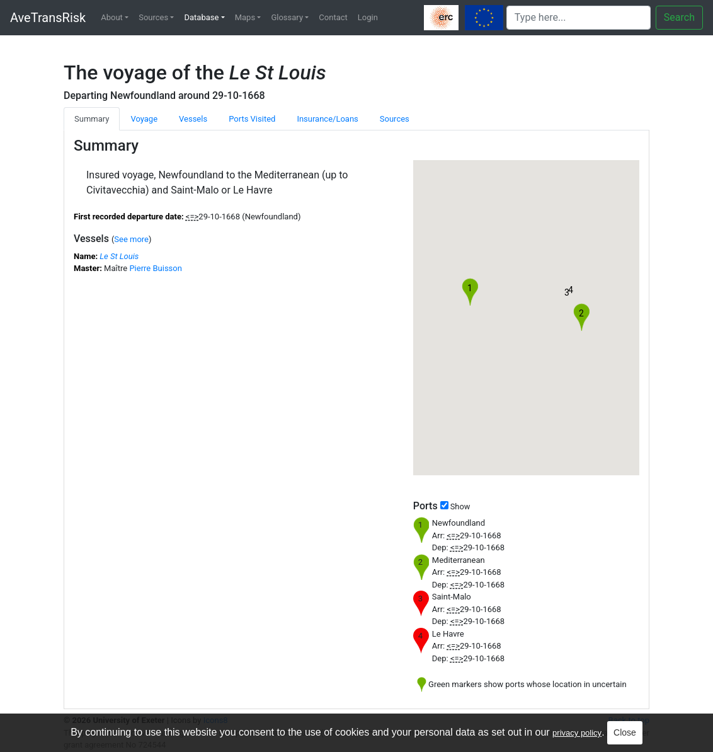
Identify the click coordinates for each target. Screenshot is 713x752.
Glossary (287, 17)
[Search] (578, 18)
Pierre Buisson (155, 268)
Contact (333, 17)
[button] (567, 295)
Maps (245, 17)
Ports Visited (252, 119)
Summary (91, 119)
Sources (153, 17)
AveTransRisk (48, 17)
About (112, 17)
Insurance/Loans (327, 119)
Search (679, 17)
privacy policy (577, 733)
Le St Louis (119, 256)
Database (201, 17)
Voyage (143, 119)
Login (368, 17)
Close (624, 732)
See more (131, 239)
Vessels (193, 119)
